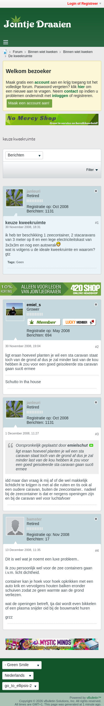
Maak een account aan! (29, 102)
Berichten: (35, 211)
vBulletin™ (94, 697)
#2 (97, 347)
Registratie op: (39, 206)
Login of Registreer (84, 4)
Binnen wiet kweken (42, 52)
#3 (97, 434)
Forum (17, 52)
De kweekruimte (20, 56)
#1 (97, 223)
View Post (91, 445)
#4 (97, 551)
